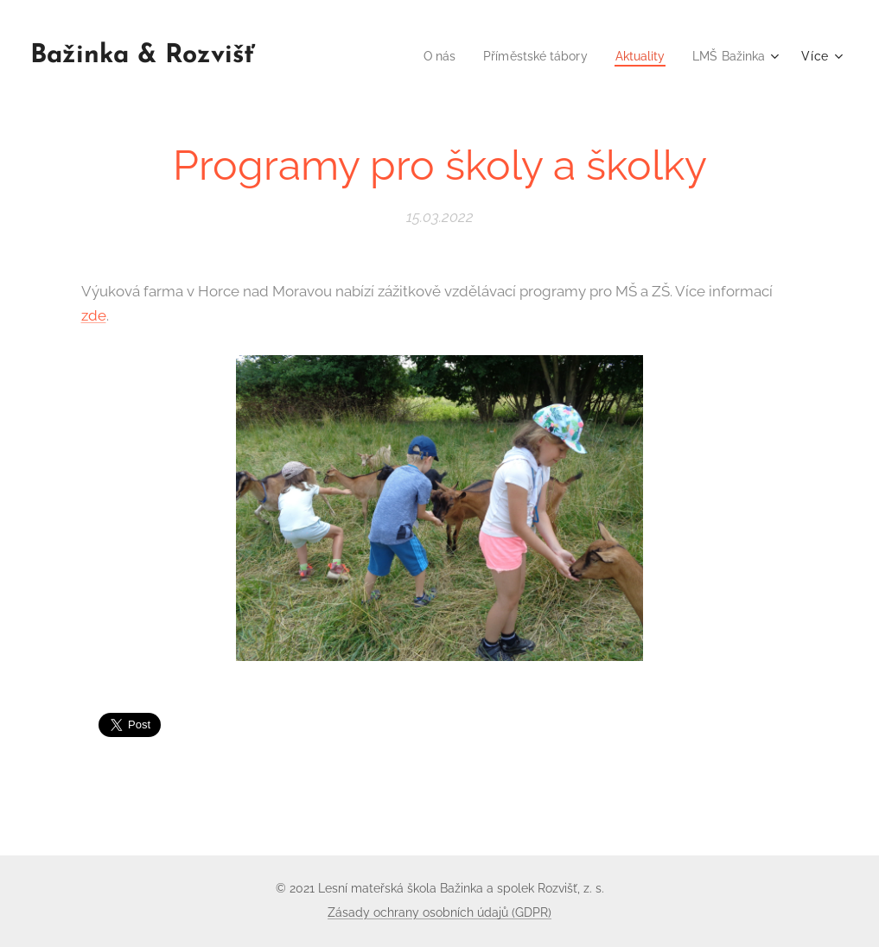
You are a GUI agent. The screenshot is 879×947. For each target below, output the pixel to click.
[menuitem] (423, 56)
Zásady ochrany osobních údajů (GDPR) (439, 912)
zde (93, 314)
